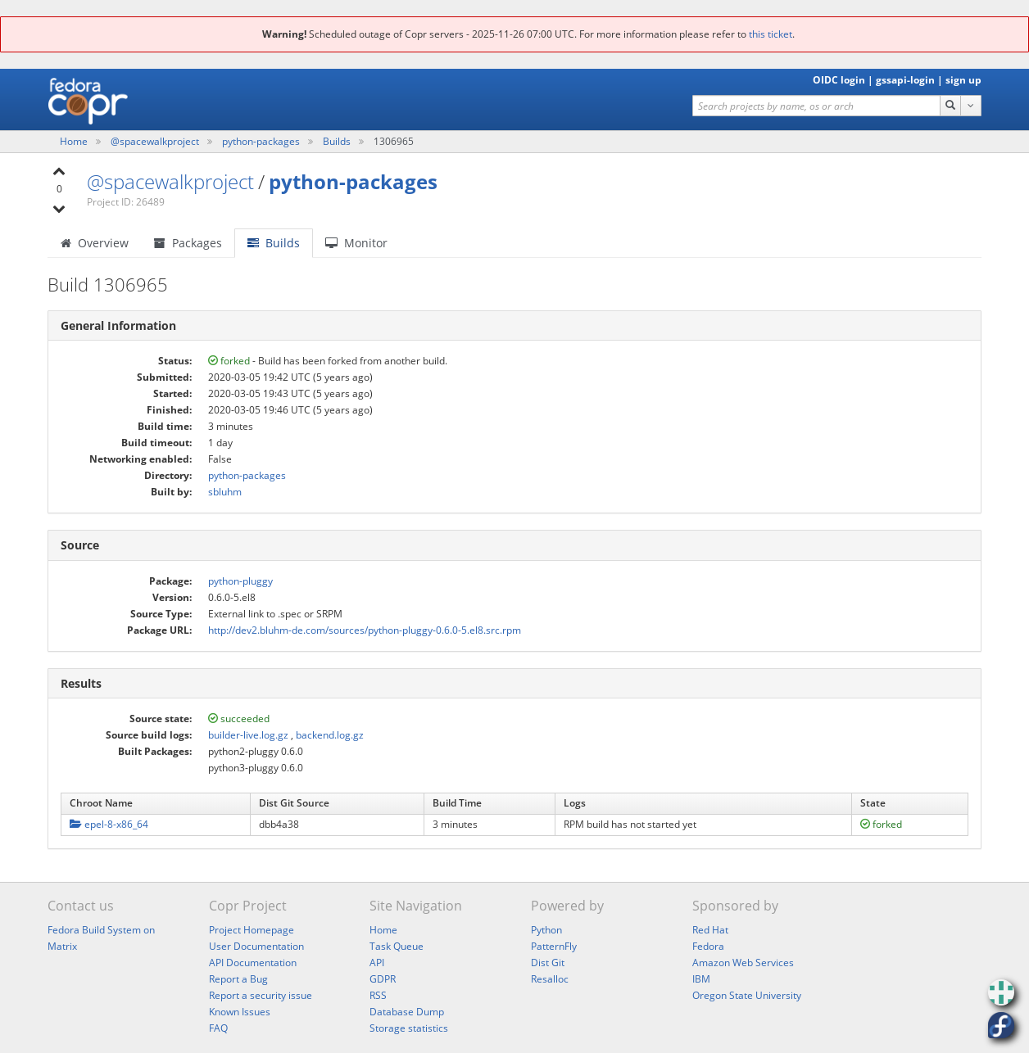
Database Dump (406, 1012)
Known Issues (239, 1012)
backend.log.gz (330, 735)
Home (75, 141)
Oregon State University (746, 995)
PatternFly (554, 946)
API (376, 962)
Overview (95, 243)
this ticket (770, 34)
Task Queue (396, 946)
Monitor (356, 243)
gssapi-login (905, 80)
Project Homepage (251, 930)
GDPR (382, 979)
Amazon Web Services (743, 962)
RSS (378, 995)
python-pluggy (240, 581)
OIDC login (839, 80)
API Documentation (253, 962)
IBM (701, 979)
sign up (963, 80)
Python (546, 930)
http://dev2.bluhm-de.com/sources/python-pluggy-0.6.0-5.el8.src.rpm (364, 630)
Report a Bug (238, 979)
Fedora (708, 946)
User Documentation (256, 946)
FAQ (218, 1028)
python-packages (262, 141)
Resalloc (550, 979)
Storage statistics (408, 1028)
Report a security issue (260, 995)
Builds (337, 141)
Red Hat (710, 930)
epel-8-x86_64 (109, 824)
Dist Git (547, 962)
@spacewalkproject (156, 141)
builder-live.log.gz (248, 735)
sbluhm (225, 492)
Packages (188, 243)
